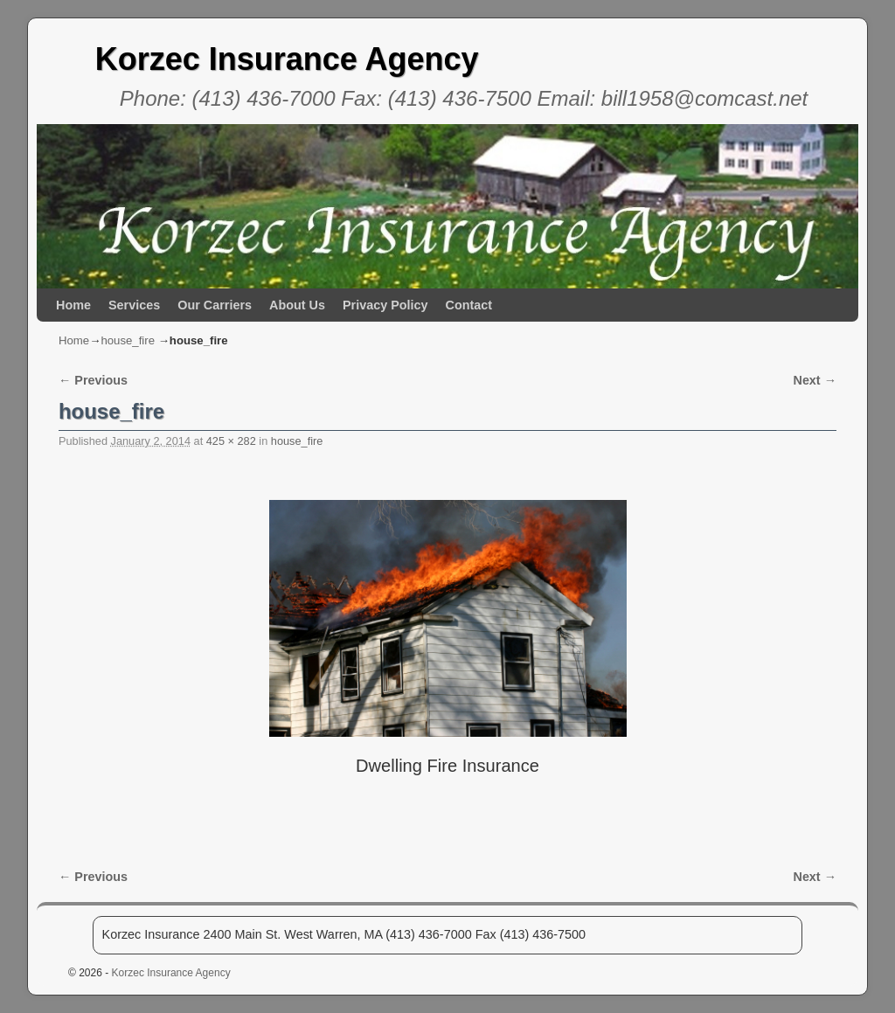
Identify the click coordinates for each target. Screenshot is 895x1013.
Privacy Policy (385, 305)
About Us (297, 305)
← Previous (93, 380)
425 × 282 (231, 441)
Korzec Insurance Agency (287, 59)
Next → (815, 380)
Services (134, 305)
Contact (469, 305)
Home (73, 305)
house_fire (128, 340)
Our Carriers (214, 305)
